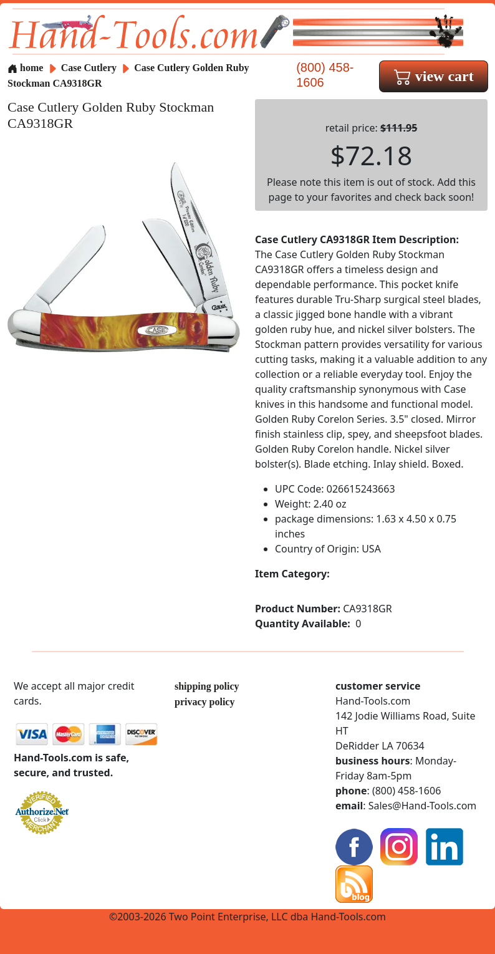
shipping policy (207, 686)
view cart (434, 76)
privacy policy (204, 701)
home (25, 67)
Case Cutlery (90, 67)
